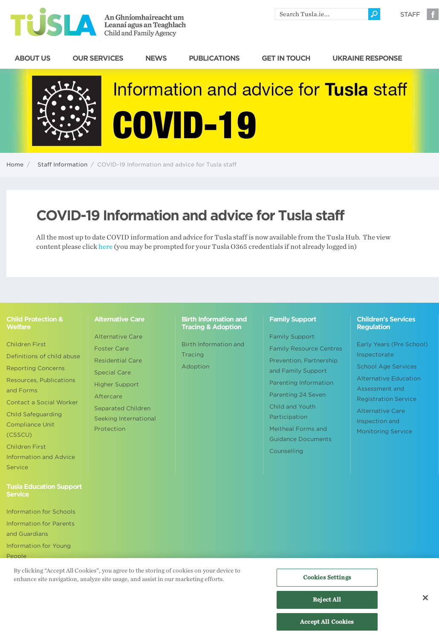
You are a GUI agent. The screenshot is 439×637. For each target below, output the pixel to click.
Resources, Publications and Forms (40, 385)
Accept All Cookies (327, 624)
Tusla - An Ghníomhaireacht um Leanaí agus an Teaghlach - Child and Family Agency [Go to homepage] (98, 22)
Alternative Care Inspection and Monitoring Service (384, 421)
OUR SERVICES (97, 58)
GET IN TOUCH (286, 58)
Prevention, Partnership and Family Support (303, 365)
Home (14, 164)
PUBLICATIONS (214, 58)
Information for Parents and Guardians (40, 528)
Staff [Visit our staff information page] (410, 14)
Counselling (286, 451)
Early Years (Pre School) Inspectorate (392, 349)
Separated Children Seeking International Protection (125, 418)
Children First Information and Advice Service (40, 457)
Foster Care (111, 348)
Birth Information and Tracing (213, 349)
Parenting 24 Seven (297, 395)
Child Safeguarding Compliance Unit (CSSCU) (34, 424)
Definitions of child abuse (43, 356)
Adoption (195, 366)
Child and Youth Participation (292, 411)
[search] (321, 14)
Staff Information (62, 164)
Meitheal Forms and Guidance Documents (300, 434)
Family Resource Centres (305, 348)
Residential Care (118, 360)
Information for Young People (38, 551)
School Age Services (387, 366)
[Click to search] (374, 14)
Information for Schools (40, 511)
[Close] (425, 599)
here (105, 247)
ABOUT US (32, 58)
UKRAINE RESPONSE (367, 58)
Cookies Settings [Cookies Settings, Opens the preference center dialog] (327, 580)
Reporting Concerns (35, 368)
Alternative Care (118, 336)
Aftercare (108, 396)
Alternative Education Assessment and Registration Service (389, 388)
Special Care (112, 372)
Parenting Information (301, 383)
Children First (26, 344)
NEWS (156, 58)
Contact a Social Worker (42, 402)
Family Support (292, 336)
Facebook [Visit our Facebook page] (433, 14)
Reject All (327, 602)
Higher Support (116, 384)
